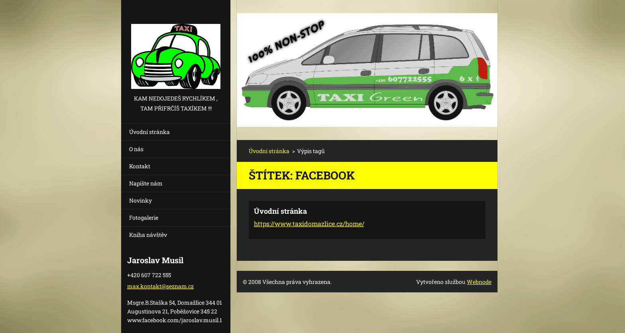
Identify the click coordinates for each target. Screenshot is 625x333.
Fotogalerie (143, 217)
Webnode (479, 282)
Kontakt (139, 166)
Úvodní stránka (149, 132)
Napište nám (146, 183)
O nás (136, 149)
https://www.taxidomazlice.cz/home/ (309, 223)
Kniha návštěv (148, 234)
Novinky (140, 200)
